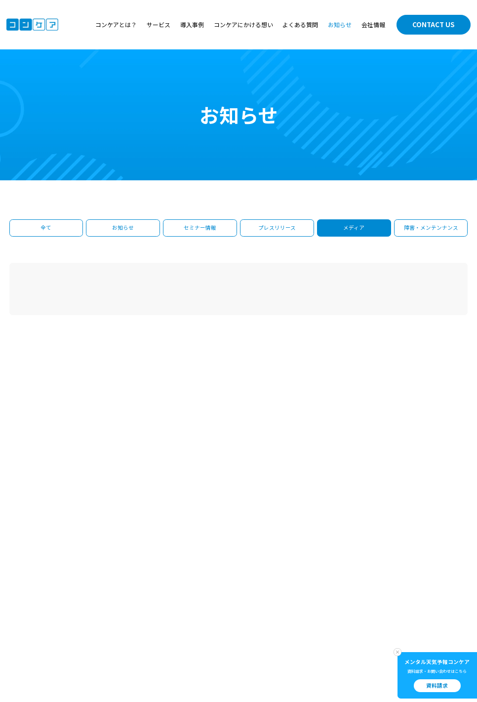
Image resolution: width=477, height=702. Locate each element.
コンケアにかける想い (243, 25)
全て (45, 227)
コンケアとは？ (116, 25)
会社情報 (373, 25)
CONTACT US (433, 24)
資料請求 (437, 685)
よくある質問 (300, 25)
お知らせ (340, 25)
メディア (353, 227)
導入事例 (192, 25)
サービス (158, 25)
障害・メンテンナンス (431, 227)
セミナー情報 (200, 227)
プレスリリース (277, 227)
